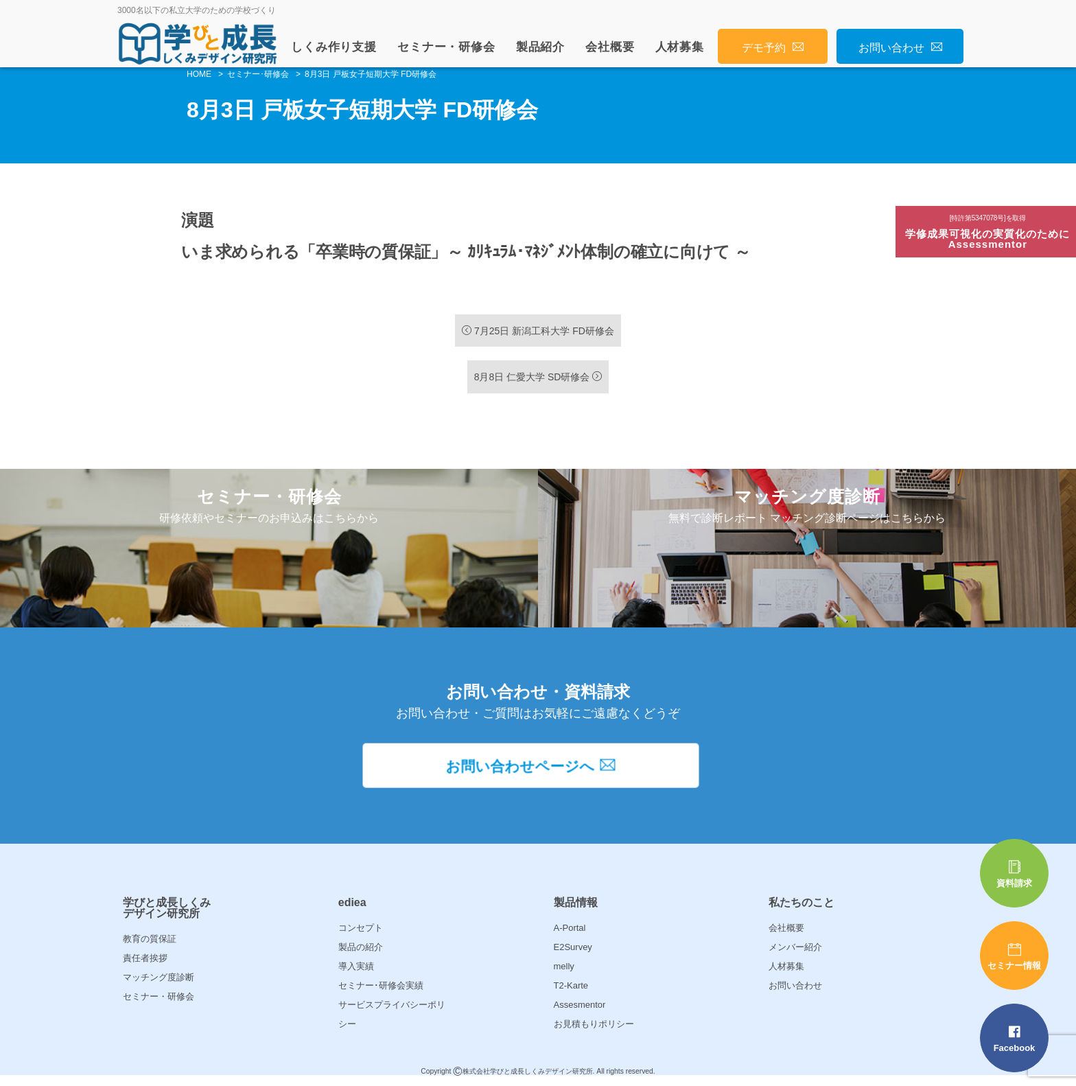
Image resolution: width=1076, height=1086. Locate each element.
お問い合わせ (900, 47)
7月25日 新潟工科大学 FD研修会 (538, 330)
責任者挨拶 (145, 965)
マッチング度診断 (158, 985)
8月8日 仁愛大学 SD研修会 (538, 377)
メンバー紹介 (795, 954)
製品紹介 (540, 47)
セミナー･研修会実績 (380, 993)
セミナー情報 (1014, 957)
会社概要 (609, 47)
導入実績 (356, 974)
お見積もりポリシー (594, 1031)
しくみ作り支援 (334, 47)
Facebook (1014, 1039)
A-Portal (570, 935)
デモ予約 (773, 47)
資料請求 (1014, 874)
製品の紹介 (360, 954)
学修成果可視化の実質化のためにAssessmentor (988, 232)
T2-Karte (571, 993)
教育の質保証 (149, 946)
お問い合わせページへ (538, 774)
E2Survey (573, 954)
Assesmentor (580, 1012)
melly (564, 974)
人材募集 (679, 47)
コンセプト (360, 935)
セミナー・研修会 (446, 47)
